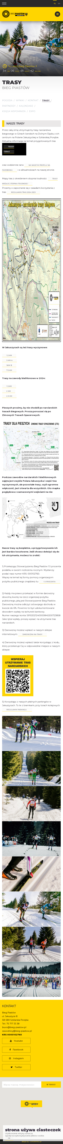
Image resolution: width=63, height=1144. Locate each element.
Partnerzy (8, 106)
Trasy (46, 100)
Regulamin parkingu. (17, 710)
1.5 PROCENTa (50, 582)
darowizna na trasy (32, 634)
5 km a (9, 360)
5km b (9, 365)
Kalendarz (26, 106)
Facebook (16, 1049)
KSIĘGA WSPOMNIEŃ (14, 111)
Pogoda (7, 100)
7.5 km (9, 370)
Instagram (16, 1058)
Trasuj (51, 1085)
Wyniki (20, 100)
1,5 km (9, 355)
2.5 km (9, 396)
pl (55, 3)
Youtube (16, 1041)
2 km (9, 391)
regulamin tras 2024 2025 (23, 192)
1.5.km (9, 386)
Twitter (16, 1067)
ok (9, 1138)
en (59, 3)
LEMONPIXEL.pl (35, 1142)
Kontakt (33, 100)
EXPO (32, 111)
